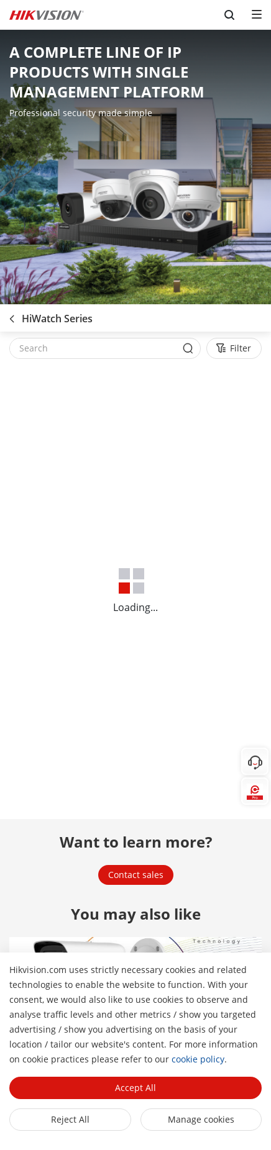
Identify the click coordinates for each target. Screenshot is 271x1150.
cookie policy (198, 1059)
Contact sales (135, 875)
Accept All (135, 1087)
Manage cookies (201, 1119)
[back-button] (11, 314)
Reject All (70, 1119)
